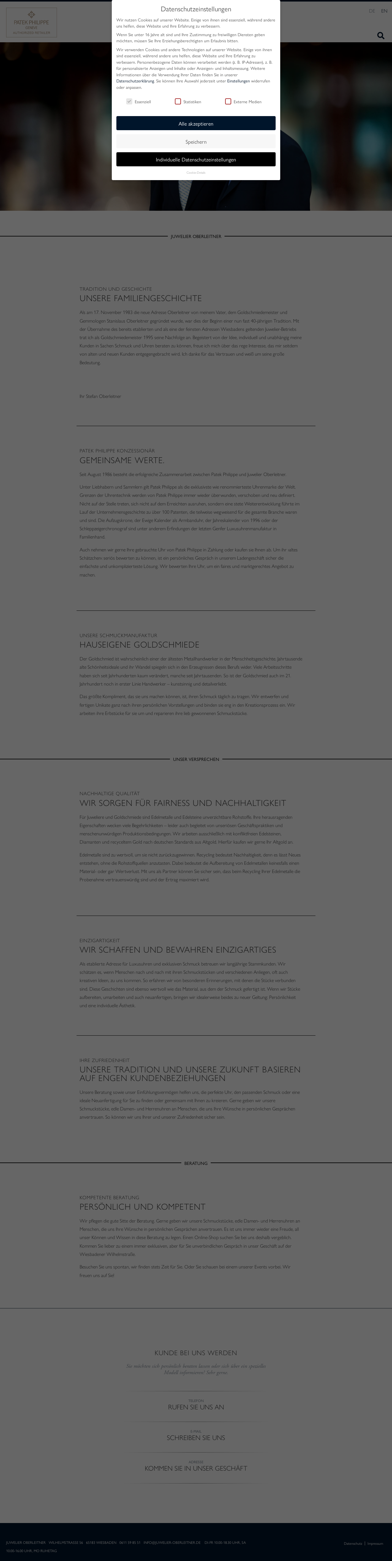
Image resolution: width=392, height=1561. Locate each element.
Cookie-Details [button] (196, 172)
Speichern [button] (196, 141)
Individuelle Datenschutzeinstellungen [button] (196, 159)
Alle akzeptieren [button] (196, 123)
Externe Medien (243, 101)
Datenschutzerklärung (135, 80)
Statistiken (188, 101)
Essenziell (138, 101)
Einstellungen (238, 80)
